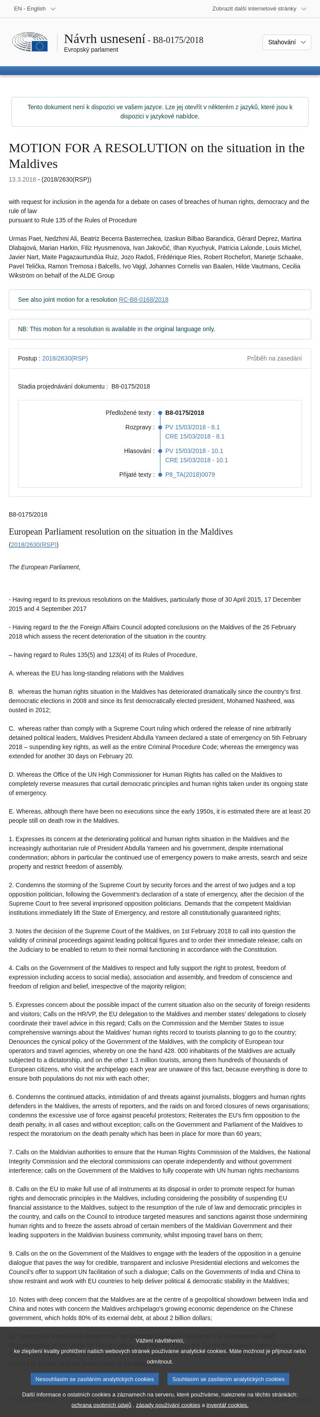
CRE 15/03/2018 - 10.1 (196, 460)
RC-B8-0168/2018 (143, 299)
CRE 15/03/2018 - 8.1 (194, 436)
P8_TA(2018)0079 (190, 474)
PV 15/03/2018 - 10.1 (194, 450)
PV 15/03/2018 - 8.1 (192, 427)
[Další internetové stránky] (259, 9)
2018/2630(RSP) (65, 358)
